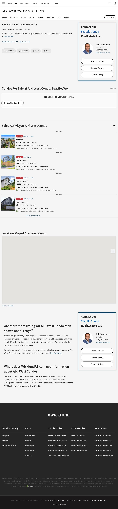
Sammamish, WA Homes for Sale (58, 455)
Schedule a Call (97, 61)
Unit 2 (22, 160)
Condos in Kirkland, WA (78, 446)
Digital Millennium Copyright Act (94, 500)
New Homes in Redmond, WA (104, 455)
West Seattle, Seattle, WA (10, 42)
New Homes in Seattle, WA (103, 436)
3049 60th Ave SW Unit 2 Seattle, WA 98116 (32, 166)
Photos (31, 17)
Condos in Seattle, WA (78, 436)
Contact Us (28, 455)
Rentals (66, 17)
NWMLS (31, 486)
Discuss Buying (97, 68)
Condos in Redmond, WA (79, 450)
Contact (55, 3)
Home (4, 17)
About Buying (29, 446)
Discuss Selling (97, 74)
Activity (23, 17)
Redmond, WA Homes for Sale (57, 450)
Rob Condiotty (103, 44)
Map (21, 3)
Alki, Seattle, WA (24, 42)
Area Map (50, 17)
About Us (28, 441)
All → (114, 126)
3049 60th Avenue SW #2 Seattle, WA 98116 (32, 146)
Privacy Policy (75, 500)
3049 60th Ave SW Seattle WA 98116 (19, 24)
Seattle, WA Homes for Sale (57, 436)
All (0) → (113, 88)
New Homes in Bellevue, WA (103, 446)
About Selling (29, 450)
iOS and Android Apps (9, 446)
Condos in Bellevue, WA (78, 441)
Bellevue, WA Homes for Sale (57, 441)
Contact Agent (110, 17)
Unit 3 (22, 202)
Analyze (40, 17)
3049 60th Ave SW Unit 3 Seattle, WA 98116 (32, 208)
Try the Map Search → (12, 103)
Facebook (5, 441)
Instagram (5, 436)
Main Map (9, 51)
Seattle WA (36, 11)
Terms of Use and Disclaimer (58, 500)
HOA (58, 17)
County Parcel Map (8, 306)
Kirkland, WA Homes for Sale (57, 446)
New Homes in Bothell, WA (103, 441)
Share (35, 51)
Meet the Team (30, 436)
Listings (13, 17)
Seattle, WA (8, 36)
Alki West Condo (14, 11)
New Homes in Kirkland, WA (103, 450)
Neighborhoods (45, 3)
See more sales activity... (33, 216)
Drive (46, 51)
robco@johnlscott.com (103, 53)
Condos (35, 3)
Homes (27, 3)
